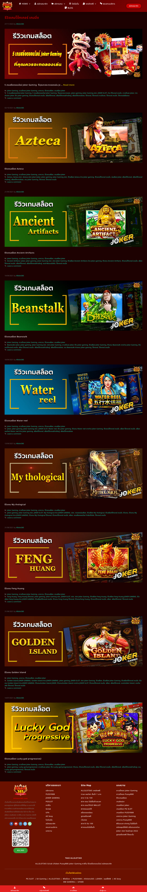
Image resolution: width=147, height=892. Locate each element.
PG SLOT (30, 879)
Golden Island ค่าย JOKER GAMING (45, 680)
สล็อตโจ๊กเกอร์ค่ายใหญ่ (63, 95)
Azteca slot (17, 177)
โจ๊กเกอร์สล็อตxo (124, 95)
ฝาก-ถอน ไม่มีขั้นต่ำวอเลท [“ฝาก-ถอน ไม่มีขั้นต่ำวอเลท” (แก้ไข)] (91, 801)
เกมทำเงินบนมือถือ (49, 263)
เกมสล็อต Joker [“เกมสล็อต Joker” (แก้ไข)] (122, 805)
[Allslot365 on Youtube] (16, 824)
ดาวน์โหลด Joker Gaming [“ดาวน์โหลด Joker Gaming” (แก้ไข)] (126, 790)
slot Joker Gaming (59, 261)
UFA (47, 812)
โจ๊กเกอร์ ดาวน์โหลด (99, 95)
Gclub (48, 809)
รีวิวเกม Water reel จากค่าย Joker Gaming (87, 429)
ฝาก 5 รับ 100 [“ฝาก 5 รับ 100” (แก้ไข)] (87, 798)
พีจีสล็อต (66, 879)
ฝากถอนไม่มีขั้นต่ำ (88, 827)
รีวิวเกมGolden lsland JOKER (45, 683)
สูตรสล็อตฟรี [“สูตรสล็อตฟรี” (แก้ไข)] (86, 816)
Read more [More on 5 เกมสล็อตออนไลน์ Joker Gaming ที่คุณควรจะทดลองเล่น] (69, 85)
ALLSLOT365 (41, 863)
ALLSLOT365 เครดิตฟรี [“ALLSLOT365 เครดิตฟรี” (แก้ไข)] (90, 790)
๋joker (38, 177)
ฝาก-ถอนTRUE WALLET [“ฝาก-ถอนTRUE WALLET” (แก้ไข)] (91, 805)
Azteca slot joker (29, 177)
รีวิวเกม (125, 513)
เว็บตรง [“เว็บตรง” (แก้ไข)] (84, 820)
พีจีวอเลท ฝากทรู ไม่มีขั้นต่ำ (126, 823)
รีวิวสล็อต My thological (96, 513)
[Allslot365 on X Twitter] (25, 824)
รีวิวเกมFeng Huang (82, 599)
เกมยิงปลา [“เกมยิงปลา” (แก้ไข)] (120, 801)
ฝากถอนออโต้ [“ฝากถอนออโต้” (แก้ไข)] (86, 809)
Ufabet (56, 863)
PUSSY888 (50, 794)
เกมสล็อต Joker (59, 90)
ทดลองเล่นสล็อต (80, 513)
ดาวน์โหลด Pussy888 (125, 794)
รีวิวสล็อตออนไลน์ (95, 863)
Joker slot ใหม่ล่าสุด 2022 (127, 831)
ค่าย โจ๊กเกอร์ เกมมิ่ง (115, 93)
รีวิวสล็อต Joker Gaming (97, 345)
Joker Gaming (12, 90)
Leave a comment (14, 98)
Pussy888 (64, 863)
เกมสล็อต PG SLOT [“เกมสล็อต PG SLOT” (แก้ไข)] (124, 809)
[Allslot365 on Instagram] (20, 824)
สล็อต (71, 515)
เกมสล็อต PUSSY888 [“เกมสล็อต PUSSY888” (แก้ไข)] (125, 812)
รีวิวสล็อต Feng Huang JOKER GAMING (121, 596)
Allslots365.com (20, 798)
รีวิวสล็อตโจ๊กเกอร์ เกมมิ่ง (113, 513)
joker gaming (76, 93)
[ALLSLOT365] (11, 824)
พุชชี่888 (107, 879)
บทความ (41, 90)
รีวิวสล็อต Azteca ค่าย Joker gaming (81, 177)
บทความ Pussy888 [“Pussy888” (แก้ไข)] (124, 820)
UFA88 (81, 882)
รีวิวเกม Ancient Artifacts (112, 261)
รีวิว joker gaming (21, 95)
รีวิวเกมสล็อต (49, 90)
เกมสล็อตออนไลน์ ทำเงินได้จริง (84, 515)
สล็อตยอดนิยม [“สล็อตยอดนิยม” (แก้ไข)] (87, 812)
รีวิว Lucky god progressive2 (61, 767)
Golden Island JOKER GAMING (19, 680)
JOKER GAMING (53, 798)
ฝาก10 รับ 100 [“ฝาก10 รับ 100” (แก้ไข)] (87, 823)
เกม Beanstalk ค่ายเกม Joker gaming (77, 347)
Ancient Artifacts (13, 261)
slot (72, 513)
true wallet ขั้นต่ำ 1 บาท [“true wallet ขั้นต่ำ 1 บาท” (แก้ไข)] (91, 794)
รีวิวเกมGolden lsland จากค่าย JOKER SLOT (72, 683)
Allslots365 (89, 879)
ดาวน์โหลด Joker (128, 93)
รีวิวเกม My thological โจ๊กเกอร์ (40, 515)
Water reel (52, 429)
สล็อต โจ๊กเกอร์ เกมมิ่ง (26, 347)
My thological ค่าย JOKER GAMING (57, 513)
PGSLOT (49, 801)
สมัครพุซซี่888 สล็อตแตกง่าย (128, 827)
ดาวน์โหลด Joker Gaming (28, 90)
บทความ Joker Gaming (126, 816)
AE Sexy (117, 879)
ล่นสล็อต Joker (116, 177)
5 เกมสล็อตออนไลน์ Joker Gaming (19, 93)
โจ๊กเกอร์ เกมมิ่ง (111, 95)
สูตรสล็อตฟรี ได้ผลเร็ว (125, 834)
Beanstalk (11, 345)
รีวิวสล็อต (99, 680)
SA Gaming (42, 879)
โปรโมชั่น (49, 820)
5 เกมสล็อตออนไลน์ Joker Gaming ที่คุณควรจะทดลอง (51, 93)
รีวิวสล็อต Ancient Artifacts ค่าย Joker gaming (85, 261)
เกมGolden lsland (127, 683)
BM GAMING (69, 882)
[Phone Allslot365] (30, 824)
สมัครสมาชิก (50, 823)
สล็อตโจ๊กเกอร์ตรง (78, 95)
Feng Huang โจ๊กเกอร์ (26, 596)
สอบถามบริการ (51, 827)
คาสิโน (48, 805)
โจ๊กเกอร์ (88, 95)
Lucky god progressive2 (28, 767)
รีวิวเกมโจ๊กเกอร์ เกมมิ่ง (37, 95)
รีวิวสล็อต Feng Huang (98, 596)
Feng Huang (12, 596)
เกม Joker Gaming (31, 179)
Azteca (9, 177)
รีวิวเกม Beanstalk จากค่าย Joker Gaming (122, 345)
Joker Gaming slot (90, 93)
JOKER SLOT (102, 93)
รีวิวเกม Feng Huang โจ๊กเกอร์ (63, 599)
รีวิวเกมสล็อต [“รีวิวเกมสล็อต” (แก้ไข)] (121, 798)
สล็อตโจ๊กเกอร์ (50, 95)
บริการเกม (50, 790)
